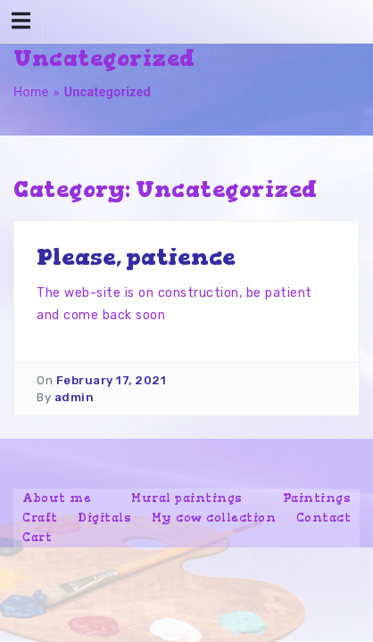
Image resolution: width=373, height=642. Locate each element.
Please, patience (136, 257)
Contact (324, 517)
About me (56, 498)
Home (31, 92)
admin (74, 397)
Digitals (104, 517)
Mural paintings (187, 498)
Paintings (317, 498)
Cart (37, 537)
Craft (40, 517)
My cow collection (214, 517)
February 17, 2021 (111, 380)
